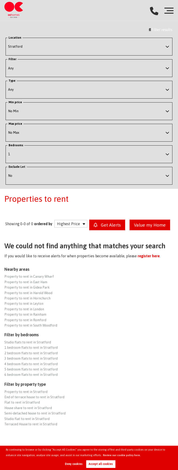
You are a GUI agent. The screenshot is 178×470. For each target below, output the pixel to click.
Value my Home (150, 224)
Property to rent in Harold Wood (28, 293)
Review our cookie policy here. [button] (122, 455)
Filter (12, 59)
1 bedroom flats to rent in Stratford (30, 347)
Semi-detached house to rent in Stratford (35, 413)
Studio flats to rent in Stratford (27, 342)
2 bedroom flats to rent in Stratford (30, 353)
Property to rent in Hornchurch (27, 298)
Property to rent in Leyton (23, 303)
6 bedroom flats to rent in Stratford (30, 375)
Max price (15, 123)
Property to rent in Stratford (26, 392)
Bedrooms (16, 145)
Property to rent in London (24, 309)
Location (15, 37)
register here (148, 256)
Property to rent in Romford (25, 320)
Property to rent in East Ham (25, 282)
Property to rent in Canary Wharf (29, 276)
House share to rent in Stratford (28, 408)
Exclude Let (17, 166)
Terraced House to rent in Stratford (30, 424)
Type (12, 80)
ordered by (43, 224)
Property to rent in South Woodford (30, 325)
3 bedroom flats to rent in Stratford (30, 358)
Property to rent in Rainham (25, 314)
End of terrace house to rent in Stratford (34, 397)
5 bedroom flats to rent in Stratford (30, 369)
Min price (15, 102)
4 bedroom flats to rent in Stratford (30, 364)
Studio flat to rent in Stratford (26, 419)
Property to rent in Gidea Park (27, 287)
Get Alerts (107, 225)
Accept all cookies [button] (101, 464)
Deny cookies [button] (74, 464)
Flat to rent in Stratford (22, 402)
